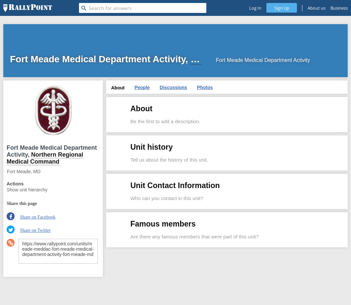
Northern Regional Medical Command (45, 158)
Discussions (173, 87)
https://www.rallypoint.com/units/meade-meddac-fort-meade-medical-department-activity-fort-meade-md (58, 251)
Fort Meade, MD (23, 171)
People (142, 87)
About (117, 87)
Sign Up (281, 8)
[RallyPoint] (27, 8)
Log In (255, 8)
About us (316, 8)
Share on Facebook (37, 217)
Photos (205, 87)
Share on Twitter (35, 230)
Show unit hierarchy (27, 189)
